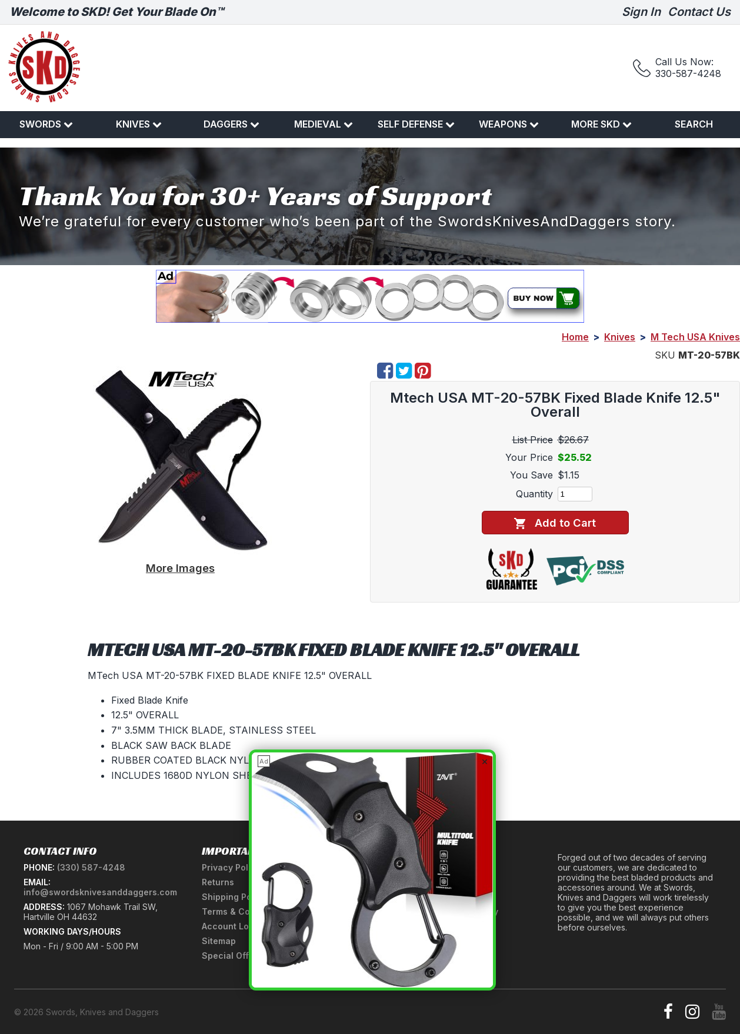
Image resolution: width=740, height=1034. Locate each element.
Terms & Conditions (243, 911)
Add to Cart (555, 523)
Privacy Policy (231, 867)
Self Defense (416, 124)
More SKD (601, 124)
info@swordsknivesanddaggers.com (100, 892)
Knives (139, 124)
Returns (218, 882)
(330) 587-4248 (91, 867)
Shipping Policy (234, 897)
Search (694, 124)
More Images (180, 567)
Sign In (641, 12)
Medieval (323, 124)
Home (575, 337)
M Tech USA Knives (695, 337)
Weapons (509, 124)
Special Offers (232, 956)
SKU (665, 355)
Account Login (232, 926)
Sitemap (219, 941)
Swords (46, 124)
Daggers (231, 124)
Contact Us (699, 12)
